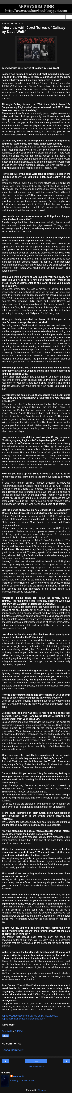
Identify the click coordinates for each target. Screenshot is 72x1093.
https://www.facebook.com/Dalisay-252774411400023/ (30, 1015)
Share (5, 1036)
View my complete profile (22, 1080)
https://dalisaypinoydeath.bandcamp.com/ (23, 1018)
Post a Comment (13, 1050)
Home (36, 1061)
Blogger (41, 1090)
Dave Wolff (18, 1076)
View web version (36, 1067)
